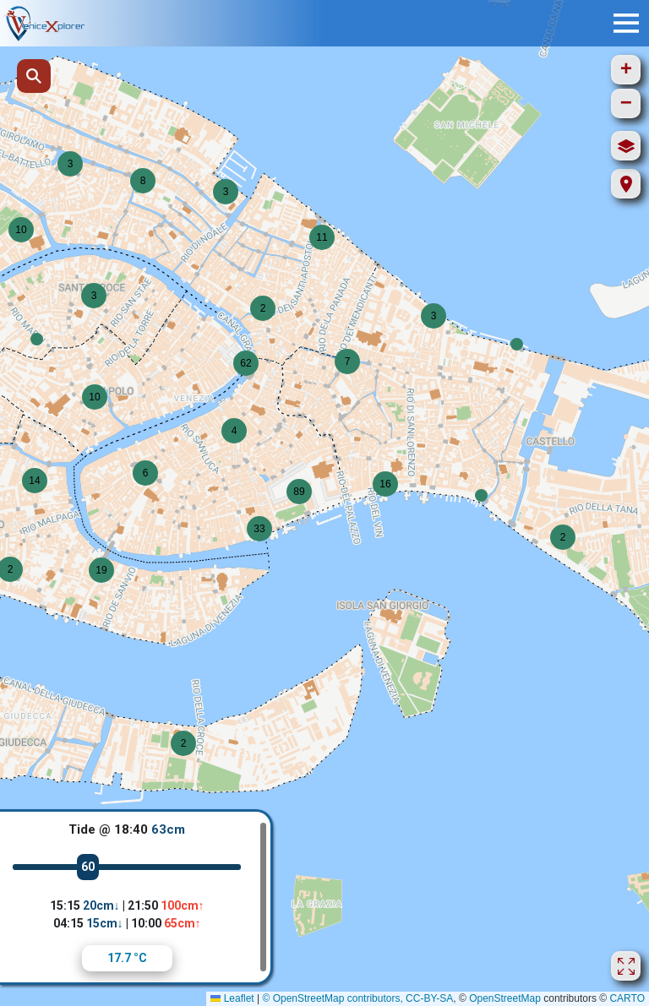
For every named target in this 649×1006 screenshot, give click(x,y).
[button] (36, 339)
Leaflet (232, 998)
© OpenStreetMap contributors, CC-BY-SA (357, 998)
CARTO (627, 998)
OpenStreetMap (505, 998)
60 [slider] (88, 866)
